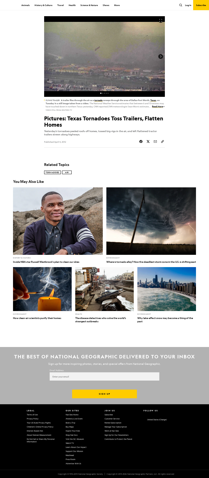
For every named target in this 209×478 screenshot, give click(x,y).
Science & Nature (89, 5)
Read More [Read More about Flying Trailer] (158, 106)
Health (72, 5)
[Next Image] (160, 56)
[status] (104, 93)
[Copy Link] (162, 141)
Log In (188, 5)
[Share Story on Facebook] (141, 141)
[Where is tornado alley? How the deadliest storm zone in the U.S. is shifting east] (151, 225)
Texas (153, 100)
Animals (25, 5)
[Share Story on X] (148, 141)
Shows (106, 5)
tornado (98, 100)
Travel (60, 5)
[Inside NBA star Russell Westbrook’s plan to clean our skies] (58, 225)
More (117, 5)
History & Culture (43, 5)
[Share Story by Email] (155, 141)
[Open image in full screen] (160, 20)
